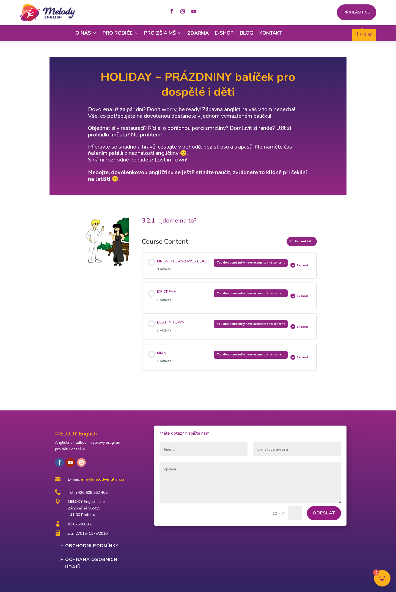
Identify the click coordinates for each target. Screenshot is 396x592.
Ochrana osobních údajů (91, 563)
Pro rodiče (118, 33)
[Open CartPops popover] (382, 578)
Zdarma (198, 33)
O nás (83, 33)
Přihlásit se (356, 12)
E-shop (224, 33)
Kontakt (270, 33)
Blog (246, 33)
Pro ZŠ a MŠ (160, 33)
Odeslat (324, 513)
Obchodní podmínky (92, 546)
